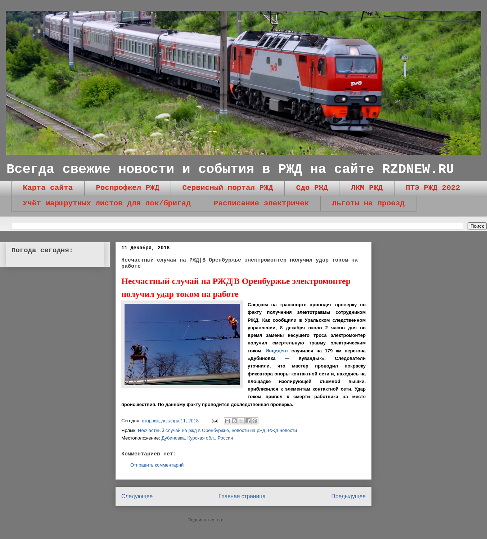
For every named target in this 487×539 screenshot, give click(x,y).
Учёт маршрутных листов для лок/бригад (107, 203)
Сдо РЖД (312, 188)
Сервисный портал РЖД (227, 188)
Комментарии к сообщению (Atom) (262, 519)
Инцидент (277, 350)
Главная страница (242, 496)
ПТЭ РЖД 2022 (433, 188)
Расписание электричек (261, 203)
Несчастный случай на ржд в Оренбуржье (183, 430)
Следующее (137, 496)
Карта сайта (48, 188)
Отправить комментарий (157, 465)
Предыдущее (349, 496)
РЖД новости (282, 430)
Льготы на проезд (368, 203)
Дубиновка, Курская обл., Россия (197, 438)
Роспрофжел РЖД (127, 188)
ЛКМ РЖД (367, 188)
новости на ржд (248, 430)
